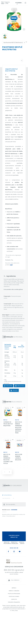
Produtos (14, 542)
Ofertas (22, 543)
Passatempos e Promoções (11, 543)
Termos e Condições (14, 590)
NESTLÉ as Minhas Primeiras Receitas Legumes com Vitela (8, 458)
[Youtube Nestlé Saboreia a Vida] (20, 551)
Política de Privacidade (14, 593)
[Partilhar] (22, 60)
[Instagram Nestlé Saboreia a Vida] (14, 551)
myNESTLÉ (18, 3)
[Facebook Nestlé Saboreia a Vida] (8, 551)
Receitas (21, 542)
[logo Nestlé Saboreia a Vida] (6, 2)
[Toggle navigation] (25, 2)
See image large (14, 19)
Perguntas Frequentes (14, 602)
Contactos (14, 599)
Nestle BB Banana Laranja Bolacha (18, 457)
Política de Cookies (14, 596)
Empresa (14, 588)
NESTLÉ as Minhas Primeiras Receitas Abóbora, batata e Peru (18, 427)
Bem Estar (6, 542)
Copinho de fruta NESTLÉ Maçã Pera (8, 423)
